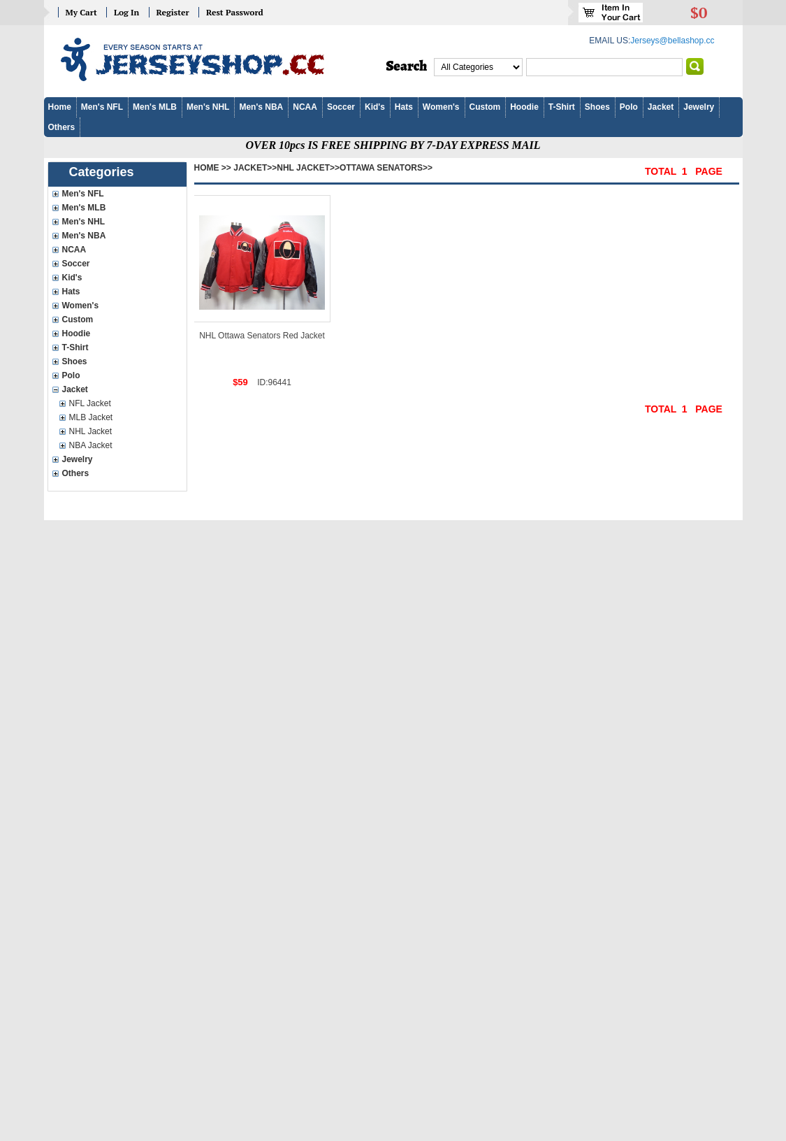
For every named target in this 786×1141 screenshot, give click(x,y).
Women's (441, 107)
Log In (126, 12)
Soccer (341, 107)
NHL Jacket (90, 431)
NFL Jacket (90, 403)
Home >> (212, 168)
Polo (629, 107)
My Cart (81, 12)
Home (59, 107)
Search (407, 66)
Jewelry (698, 107)
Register (173, 12)
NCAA (305, 107)
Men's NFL (102, 107)
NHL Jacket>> (308, 168)
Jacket (661, 107)
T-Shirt (561, 107)
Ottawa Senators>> (386, 168)
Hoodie (524, 107)
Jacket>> (255, 168)
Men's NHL (208, 107)
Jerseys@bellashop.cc (672, 40)
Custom (485, 107)
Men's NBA (261, 107)
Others (61, 127)
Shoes (597, 107)
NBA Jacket (90, 445)
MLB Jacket (91, 417)
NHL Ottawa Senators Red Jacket (262, 335)
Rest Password (234, 12)
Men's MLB (155, 107)
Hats (404, 107)
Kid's (375, 107)
